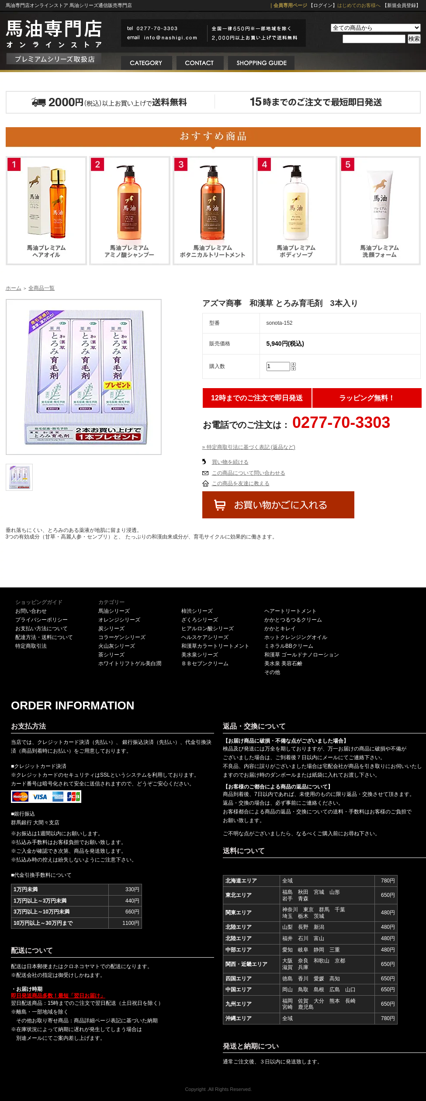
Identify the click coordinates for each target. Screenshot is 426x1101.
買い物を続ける (230, 462)
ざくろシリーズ (199, 620)
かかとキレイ (280, 628)
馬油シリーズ (114, 611)
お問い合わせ (31, 611)
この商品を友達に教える (241, 483)
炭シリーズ (111, 628)
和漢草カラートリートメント (215, 646)
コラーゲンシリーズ (121, 637)
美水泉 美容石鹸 (283, 663)
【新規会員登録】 (401, 5)
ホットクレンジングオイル (295, 637)
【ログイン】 (322, 5)
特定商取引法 (31, 646)
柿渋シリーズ (197, 611)
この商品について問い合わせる (248, 473)
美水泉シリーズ (199, 655)
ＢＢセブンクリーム (205, 663)
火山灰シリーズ (116, 646)
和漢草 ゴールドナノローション (301, 655)
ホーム (13, 288)
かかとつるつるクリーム (293, 620)
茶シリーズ (111, 655)
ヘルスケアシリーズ (205, 637)
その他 (272, 672)
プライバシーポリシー (41, 620)
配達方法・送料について (44, 637)
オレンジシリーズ (119, 620)
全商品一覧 (41, 288)
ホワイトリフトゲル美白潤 (129, 663)
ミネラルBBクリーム (288, 646)
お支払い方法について (41, 628)
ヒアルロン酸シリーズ (207, 628)
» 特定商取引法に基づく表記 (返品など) (248, 447)
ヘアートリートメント (290, 611)
